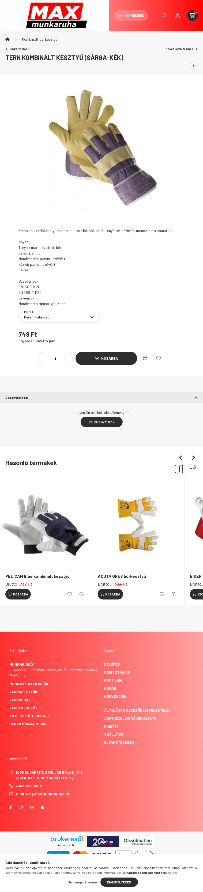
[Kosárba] (106, 358)
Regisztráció (117, 672)
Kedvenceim (115, 696)
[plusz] (66, 358)
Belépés (112, 664)
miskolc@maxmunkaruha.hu (43, 794)
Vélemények (16, 397)
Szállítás (113, 734)
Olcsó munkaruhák (28, 724)
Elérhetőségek (119, 742)
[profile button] (177, 15)
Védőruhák (20, 699)
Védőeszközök (23, 707)
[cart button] (192, 15)
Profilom (113, 680)
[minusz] (45, 358)
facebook (10, 807)
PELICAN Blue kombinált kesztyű (37, 576)
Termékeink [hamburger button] (131, 15)
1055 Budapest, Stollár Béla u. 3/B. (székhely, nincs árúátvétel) (50, 775)
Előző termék (17, 49)
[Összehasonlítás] (145, 358)
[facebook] (194, 66)
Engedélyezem (119, 882)
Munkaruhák (21, 664)
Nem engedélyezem (82, 882)
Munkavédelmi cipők (28, 683)
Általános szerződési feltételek (137, 710)
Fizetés (111, 726)
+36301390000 (29, 786)
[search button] (164, 15)
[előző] (181, 458)
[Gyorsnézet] (81, 594)
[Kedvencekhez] (158, 358)
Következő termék (182, 49)
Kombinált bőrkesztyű (40, 39)
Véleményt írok (102, 422)
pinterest (21, 807)
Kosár (110, 688)
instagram (32, 807)
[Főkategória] (7, 39)
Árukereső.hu (66, 845)
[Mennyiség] (55, 358)
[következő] (192, 458)
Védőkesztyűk (23, 691)
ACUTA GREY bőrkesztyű (122, 576)
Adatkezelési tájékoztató (130, 718)
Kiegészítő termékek (29, 715)
